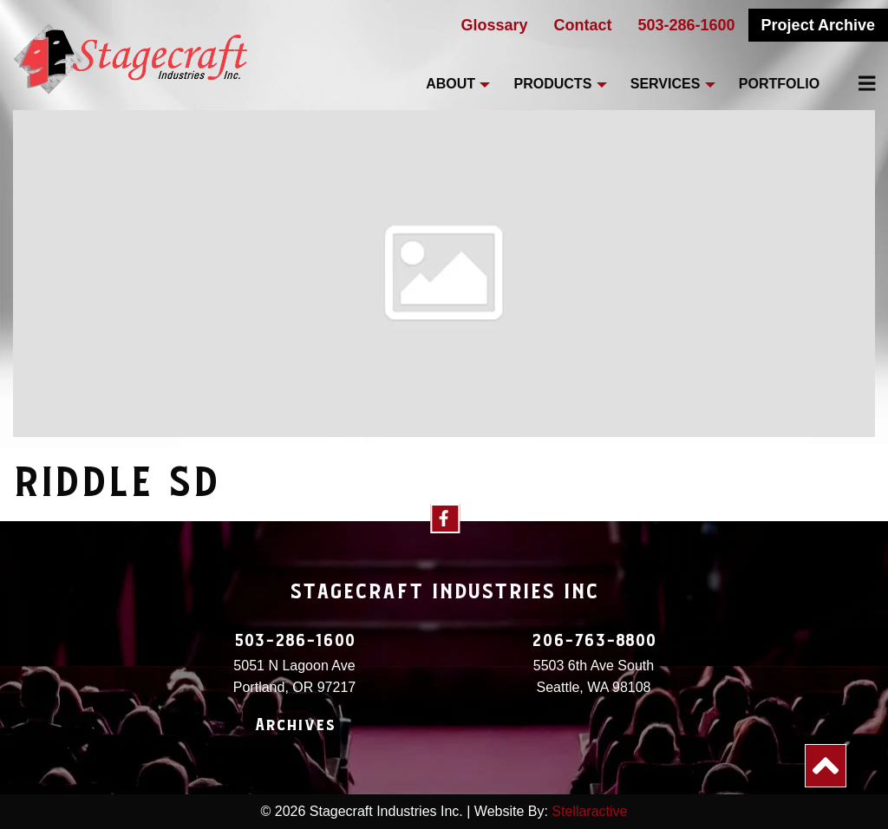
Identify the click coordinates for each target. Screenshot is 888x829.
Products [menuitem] (553, 83)
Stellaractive (589, 811)
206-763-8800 (594, 641)
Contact (583, 25)
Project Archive (818, 25)
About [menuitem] (450, 83)
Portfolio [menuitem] (779, 83)
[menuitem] (857, 83)
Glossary (493, 25)
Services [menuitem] (665, 83)
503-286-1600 (686, 25)
